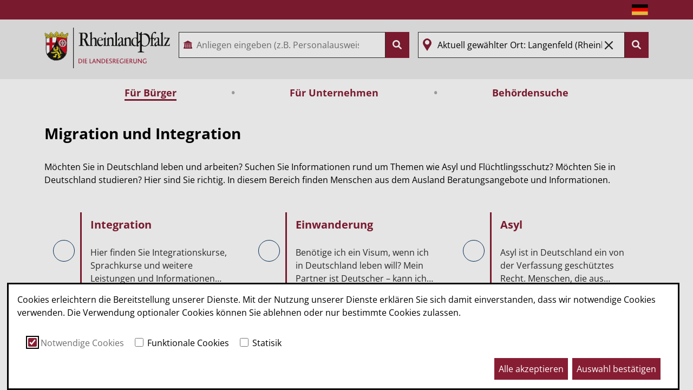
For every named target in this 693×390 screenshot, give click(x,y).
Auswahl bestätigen (616, 369)
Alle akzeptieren (531, 369)
